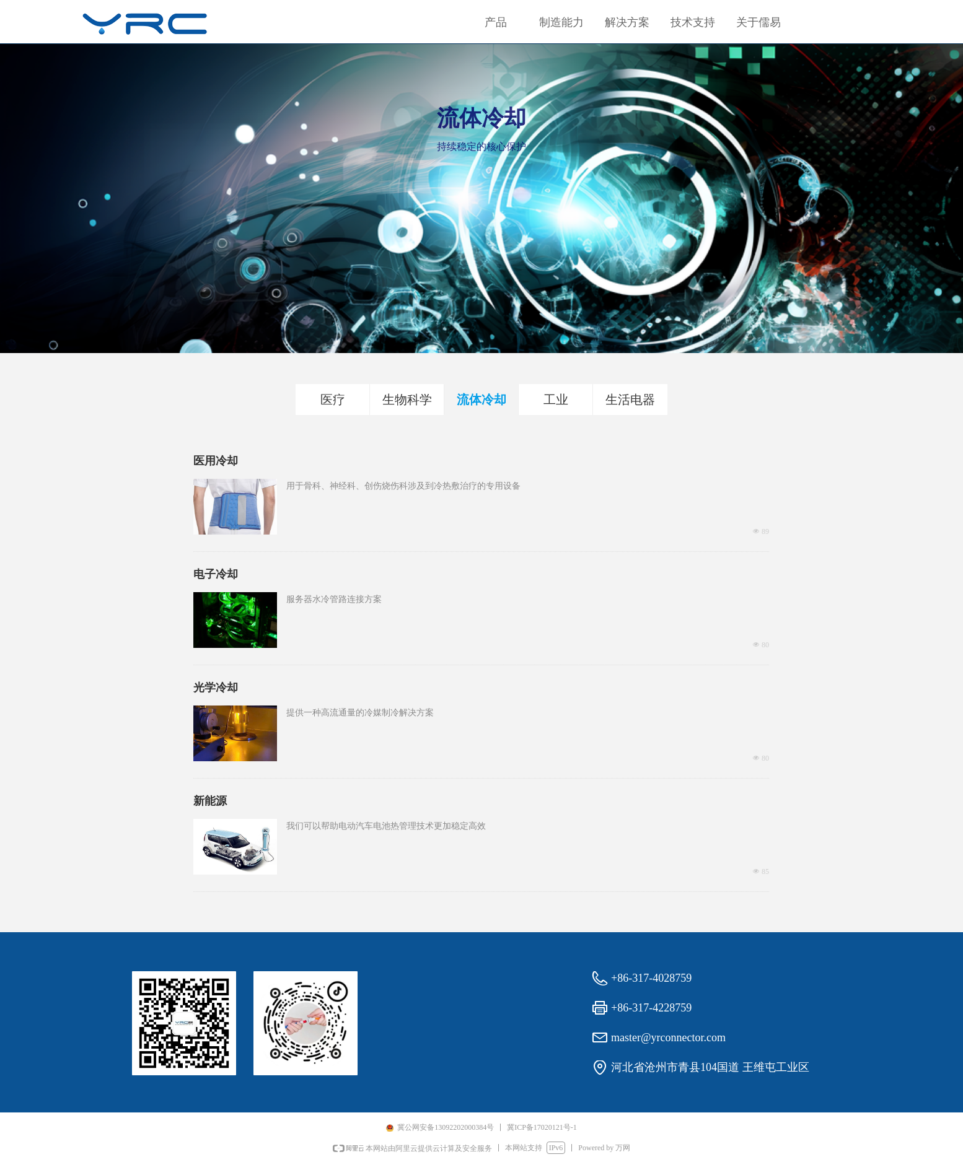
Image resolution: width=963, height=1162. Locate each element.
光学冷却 (215, 687)
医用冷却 (215, 461)
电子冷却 (215, 574)
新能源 (210, 801)
